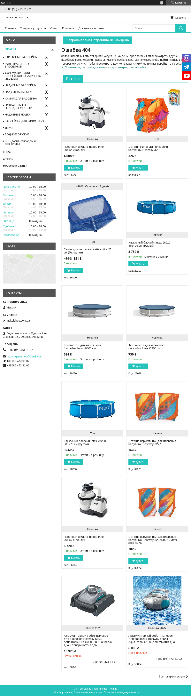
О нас (54, 28)
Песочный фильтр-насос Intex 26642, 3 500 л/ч (84, 148)
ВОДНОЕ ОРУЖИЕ (17, 134)
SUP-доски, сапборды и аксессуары (20, 142)
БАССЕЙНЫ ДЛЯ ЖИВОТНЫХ (24, 121)
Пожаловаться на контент (88, 692)
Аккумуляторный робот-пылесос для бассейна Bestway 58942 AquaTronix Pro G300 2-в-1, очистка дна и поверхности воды (88, 640)
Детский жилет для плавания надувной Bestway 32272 (148, 148)
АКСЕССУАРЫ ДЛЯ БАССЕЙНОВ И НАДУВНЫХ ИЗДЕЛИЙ (23, 76)
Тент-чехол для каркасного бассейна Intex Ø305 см (82, 347)
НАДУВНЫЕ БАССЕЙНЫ (20, 85)
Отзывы (8, 158)
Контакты (68, 28)
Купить (75, 167)
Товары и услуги (31, 28)
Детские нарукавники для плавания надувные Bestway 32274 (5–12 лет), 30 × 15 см (153, 540)
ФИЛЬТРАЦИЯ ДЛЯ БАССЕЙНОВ (17, 65)
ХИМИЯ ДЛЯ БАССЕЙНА (21, 98)
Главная (10, 28)
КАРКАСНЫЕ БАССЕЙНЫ (21, 57)
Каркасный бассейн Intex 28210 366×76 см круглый (149, 244)
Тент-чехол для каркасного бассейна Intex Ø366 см (146, 347)
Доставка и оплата (91, 28)
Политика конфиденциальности (121, 692)
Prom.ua (112, 688)
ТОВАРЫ (9, 49)
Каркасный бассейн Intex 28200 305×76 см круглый (85, 442)
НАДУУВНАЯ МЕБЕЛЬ (19, 91)
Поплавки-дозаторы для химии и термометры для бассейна (105, 67)
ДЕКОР (9, 127)
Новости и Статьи (15, 165)
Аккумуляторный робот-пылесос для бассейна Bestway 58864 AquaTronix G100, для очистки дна (151, 639)
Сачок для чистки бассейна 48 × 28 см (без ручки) (87, 251)
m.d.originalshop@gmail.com (24, 356)
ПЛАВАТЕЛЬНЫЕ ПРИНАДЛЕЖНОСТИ (18, 106)
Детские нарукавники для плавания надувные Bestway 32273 (152, 442)
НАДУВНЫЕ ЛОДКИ (18, 114)
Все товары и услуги (172, 676)
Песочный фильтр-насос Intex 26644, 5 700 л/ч (84, 538)
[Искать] (180, 28)
